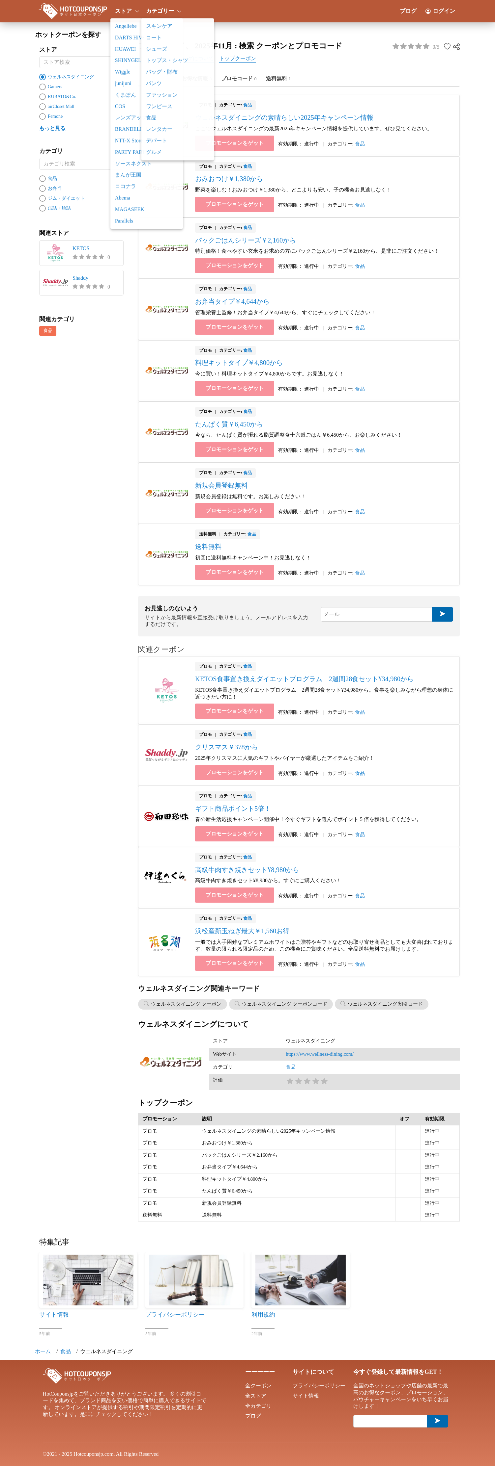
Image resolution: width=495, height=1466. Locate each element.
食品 (47, 330)
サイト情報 (306, 1396)
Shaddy (80, 278)
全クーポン (258, 1385)
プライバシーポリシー (319, 1385)
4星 (315, 1080)
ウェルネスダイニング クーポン (186, 1004)
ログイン (440, 11)
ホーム (43, 1351)
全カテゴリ (258, 1406)
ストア (126, 11)
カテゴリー (162, 11)
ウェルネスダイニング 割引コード (385, 1004)
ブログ (408, 11)
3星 (307, 1080)
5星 (324, 1080)
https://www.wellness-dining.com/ (320, 1054)
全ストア (255, 1396)
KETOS (81, 248)
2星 (298, 1080)
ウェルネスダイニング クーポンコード (284, 1004)
